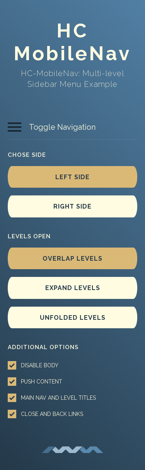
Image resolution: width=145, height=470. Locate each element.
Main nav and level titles (52, 398)
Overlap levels (72, 258)
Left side (72, 177)
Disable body (33, 365)
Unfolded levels (73, 317)
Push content (35, 381)
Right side (72, 206)
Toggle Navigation (52, 127)
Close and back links (45, 414)
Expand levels (72, 288)
